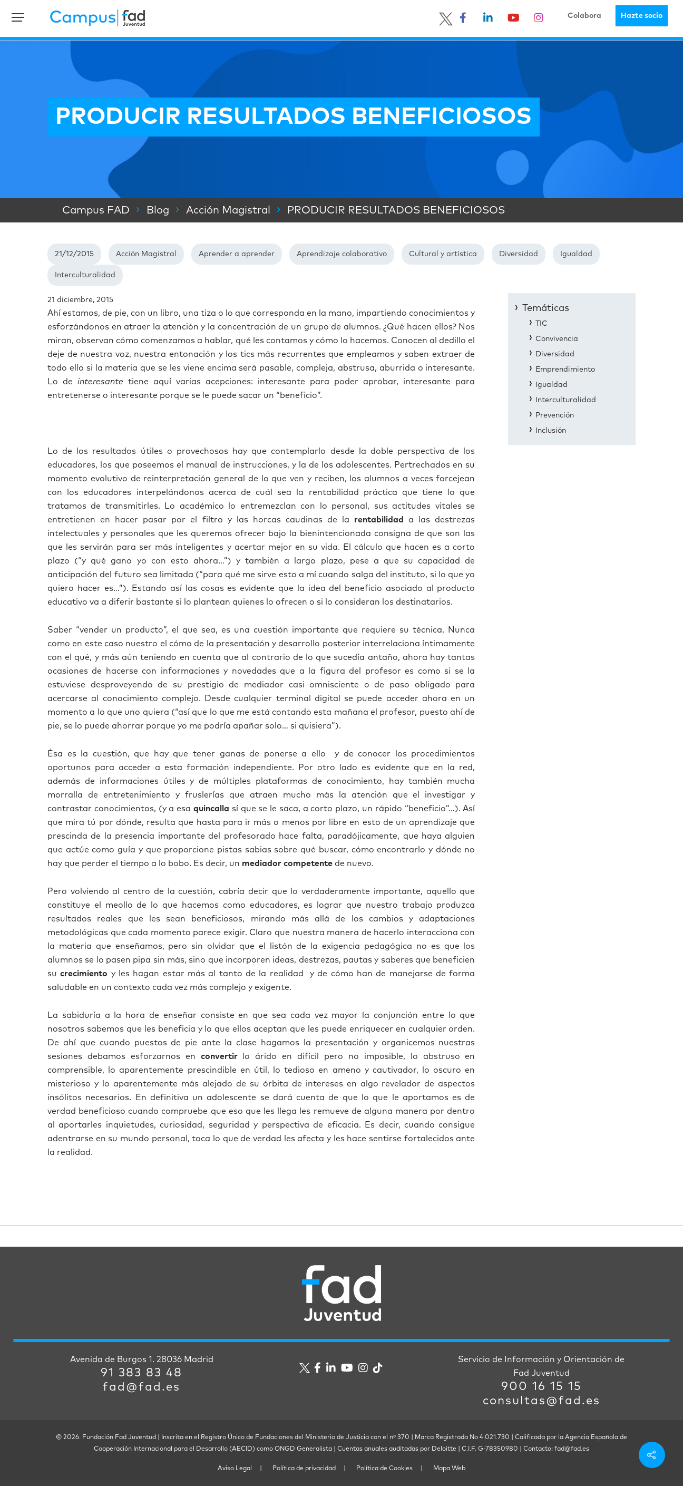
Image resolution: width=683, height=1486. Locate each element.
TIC (541, 323)
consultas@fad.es (541, 1401)
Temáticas (545, 308)
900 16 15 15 (541, 1387)
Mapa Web (449, 1468)
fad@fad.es (141, 1387)
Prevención (554, 415)
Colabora (584, 16)
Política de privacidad (304, 1468)
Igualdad (576, 254)
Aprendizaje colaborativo (342, 254)
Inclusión (550, 430)
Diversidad (518, 254)
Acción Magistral (146, 254)
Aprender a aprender (237, 254)
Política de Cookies (384, 1468)
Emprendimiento (565, 369)
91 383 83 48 (141, 1373)
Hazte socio (641, 16)
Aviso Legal (235, 1468)
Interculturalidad (85, 275)
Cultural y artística (443, 254)
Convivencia (556, 339)
